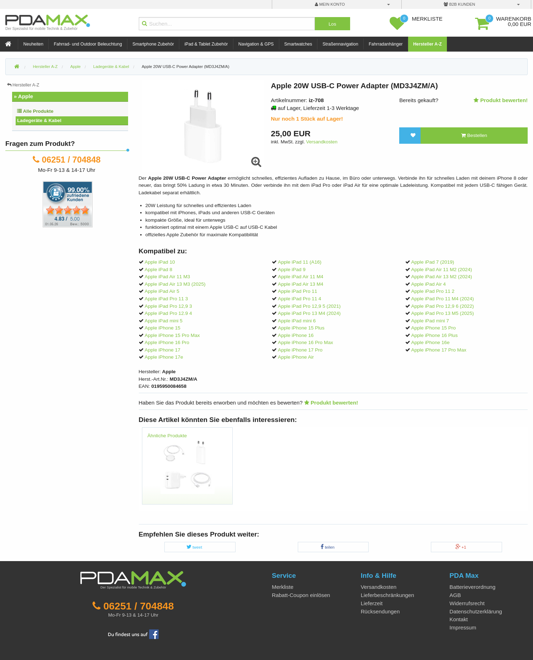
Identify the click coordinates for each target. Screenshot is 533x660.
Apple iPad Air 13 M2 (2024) (441, 276)
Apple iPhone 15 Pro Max (172, 335)
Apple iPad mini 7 (430, 320)
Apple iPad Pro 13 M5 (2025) (442, 313)
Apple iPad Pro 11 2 (433, 291)
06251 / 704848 (71, 159)
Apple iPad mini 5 (164, 320)
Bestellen (474, 135)
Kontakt (458, 619)
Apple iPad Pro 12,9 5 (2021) (309, 306)
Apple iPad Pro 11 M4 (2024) (442, 298)
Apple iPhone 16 (295, 335)
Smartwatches (298, 44)
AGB (455, 595)
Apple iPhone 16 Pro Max (305, 342)
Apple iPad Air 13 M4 (300, 284)
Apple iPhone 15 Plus (301, 328)
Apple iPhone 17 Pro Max (438, 350)
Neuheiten (33, 44)
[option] (187, 469)
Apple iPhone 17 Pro (300, 350)
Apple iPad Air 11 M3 (167, 276)
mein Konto (330, 4)
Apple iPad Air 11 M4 (300, 276)
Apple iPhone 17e (164, 357)
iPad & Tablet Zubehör (206, 44)
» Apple (23, 96)
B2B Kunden (459, 4)
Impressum (462, 627)
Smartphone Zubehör (153, 44)
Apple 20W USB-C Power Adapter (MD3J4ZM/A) (185, 66)
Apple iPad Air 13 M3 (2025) (175, 284)
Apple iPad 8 (159, 269)
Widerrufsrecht (467, 603)
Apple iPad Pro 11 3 (166, 298)
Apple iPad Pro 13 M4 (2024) (309, 313)
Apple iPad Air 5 (162, 291)
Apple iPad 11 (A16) (299, 262)
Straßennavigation (340, 44)
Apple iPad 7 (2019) (432, 262)
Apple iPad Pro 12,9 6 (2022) (442, 306)
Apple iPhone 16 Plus (434, 335)
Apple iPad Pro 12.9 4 (168, 313)
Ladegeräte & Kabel (39, 120)
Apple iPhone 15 (162, 328)
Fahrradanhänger (385, 44)
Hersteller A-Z (427, 44)
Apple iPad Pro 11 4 (299, 298)
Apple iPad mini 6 (297, 320)
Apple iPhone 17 (162, 350)
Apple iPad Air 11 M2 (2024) (441, 269)
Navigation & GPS (256, 44)
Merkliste (283, 587)
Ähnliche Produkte (167, 435)
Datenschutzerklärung (475, 611)
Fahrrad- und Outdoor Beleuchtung (88, 44)
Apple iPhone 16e (430, 342)
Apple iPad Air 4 (428, 284)
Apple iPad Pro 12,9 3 (168, 306)
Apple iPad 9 (292, 269)
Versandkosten (321, 141)
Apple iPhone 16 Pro (167, 342)
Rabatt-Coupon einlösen (301, 595)
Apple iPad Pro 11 (297, 291)
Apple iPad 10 (160, 262)
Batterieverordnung (472, 587)
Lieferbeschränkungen (387, 595)
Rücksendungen (380, 611)
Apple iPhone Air (296, 357)
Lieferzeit (372, 603)
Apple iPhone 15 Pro (433, 328)
